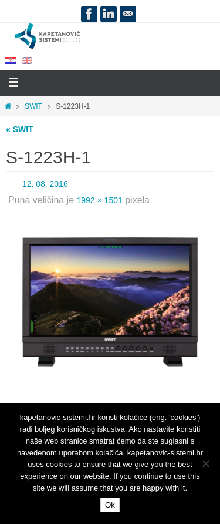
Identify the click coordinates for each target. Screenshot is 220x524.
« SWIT (19, 129)
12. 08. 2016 (45, 184)
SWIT (33, 106)
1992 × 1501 (100, 200)
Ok (110, 505)
